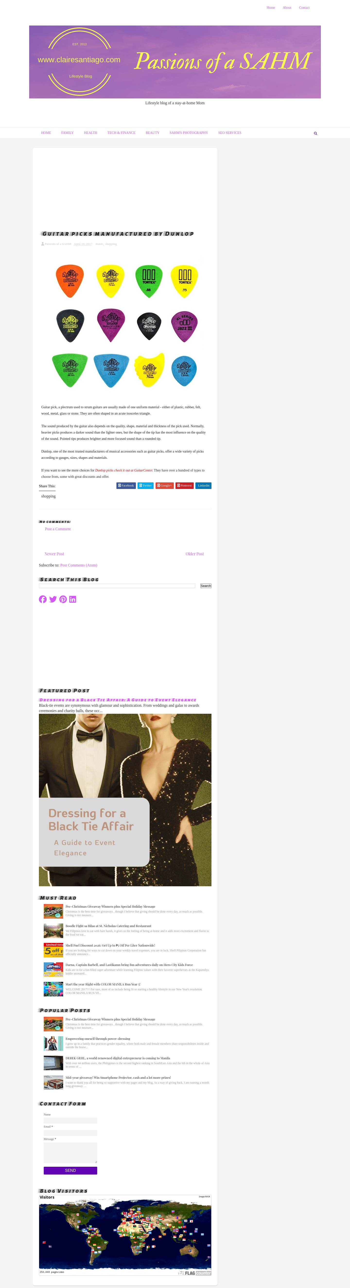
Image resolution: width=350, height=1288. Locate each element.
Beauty (152, 133)
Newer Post (54, 553)
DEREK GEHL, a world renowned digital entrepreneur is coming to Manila (118, 1058)
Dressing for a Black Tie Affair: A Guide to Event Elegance (117, 699)
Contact (304, 7)
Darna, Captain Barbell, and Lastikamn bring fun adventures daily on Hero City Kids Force (129, 965)
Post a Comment (58, 529)
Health (90, 133)
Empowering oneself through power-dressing (98, 1038)
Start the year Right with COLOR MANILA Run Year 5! (103, 984)
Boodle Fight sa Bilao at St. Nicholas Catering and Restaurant (108, 926)
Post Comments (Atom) (78, 565)
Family (67, 133)
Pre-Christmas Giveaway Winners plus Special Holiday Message (110, 906)
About (287, 7)
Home (271, 7)
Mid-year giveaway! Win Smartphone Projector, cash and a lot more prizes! (118, 1077)
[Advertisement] (125, 184)
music (99, 244)
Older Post (195, 553)
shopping (111, 244)
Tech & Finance (121, 133)
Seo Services (229, 133)
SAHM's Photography (189, 133)
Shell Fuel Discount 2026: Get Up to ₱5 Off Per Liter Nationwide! (110, 945)
